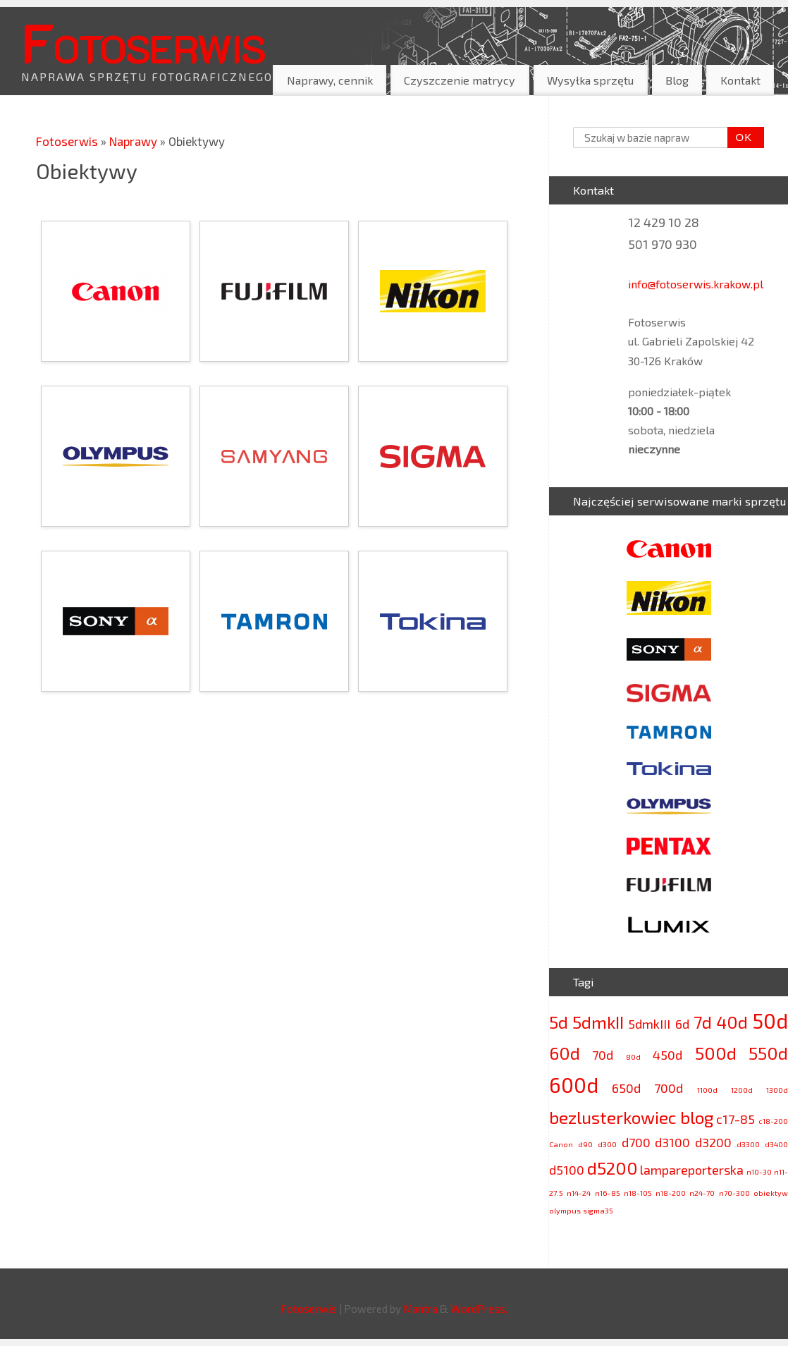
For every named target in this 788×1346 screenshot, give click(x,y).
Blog (677, 80)
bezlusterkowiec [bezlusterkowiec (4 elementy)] (613, 1117)
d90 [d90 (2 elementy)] (585, 1144)
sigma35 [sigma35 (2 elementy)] (598, 1210)
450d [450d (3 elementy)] (667, 1055)
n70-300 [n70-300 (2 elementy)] (734, 1192)
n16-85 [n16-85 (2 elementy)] (607, 1192)
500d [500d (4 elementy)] (716, 1053)
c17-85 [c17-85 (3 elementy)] (735, 1119)
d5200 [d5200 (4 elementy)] (612, 1168)
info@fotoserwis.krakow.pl (695, 283)
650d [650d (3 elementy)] (626, 1088)
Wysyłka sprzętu (590, 80)
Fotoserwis (143, 41)
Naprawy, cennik (330, 80)
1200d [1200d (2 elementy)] (742, 1089)
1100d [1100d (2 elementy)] (707, 1089)
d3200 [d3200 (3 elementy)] (713, 1142)
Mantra (420, 1308)
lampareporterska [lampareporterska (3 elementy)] (692, 1169)
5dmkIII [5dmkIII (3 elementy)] (649, 1024)
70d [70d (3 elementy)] (602, 1055)
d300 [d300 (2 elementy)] (607, 1144)
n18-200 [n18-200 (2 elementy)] (670, 1192)
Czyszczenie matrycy (459, 80)
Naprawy (134, 141)
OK (740, 137)
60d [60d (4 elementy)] (564, 1053)
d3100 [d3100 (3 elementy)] (672, 1142)
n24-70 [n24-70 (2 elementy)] (702, 1192)
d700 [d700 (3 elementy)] (636, 1142)
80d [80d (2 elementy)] (633, 1056)
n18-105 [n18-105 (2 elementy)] (638, 1192)
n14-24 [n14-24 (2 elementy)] (579, 1192)
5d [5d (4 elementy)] (558, 1022)
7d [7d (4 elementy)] (703, 1022)
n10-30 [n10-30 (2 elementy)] (759, 1171)
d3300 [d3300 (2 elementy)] (748, 1144)
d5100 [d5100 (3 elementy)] (566, 1169)
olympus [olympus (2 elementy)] (565, 1210)
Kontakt (740, 80)
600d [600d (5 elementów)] (573, 1084)
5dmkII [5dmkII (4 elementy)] (598, 1022)
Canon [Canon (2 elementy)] (561, 1144)
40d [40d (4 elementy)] (732, 1022)
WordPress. (478, 1308)
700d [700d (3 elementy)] (668, 1088)
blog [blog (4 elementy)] (696, 1117)
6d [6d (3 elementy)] (682, 1024)
